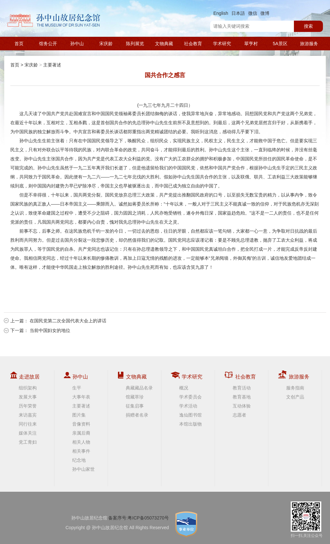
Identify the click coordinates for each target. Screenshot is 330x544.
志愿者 (239, 415)
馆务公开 (48, 43)
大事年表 (81, 396)
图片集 (79, 415)
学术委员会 (190, 396)
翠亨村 (251, 43)
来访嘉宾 (28, 415)
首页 (19, 43)
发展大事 (28, 396)
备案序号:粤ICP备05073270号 (138, 517)
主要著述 (52, 64)
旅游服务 (309, 43)
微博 (264, 13)
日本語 (238, 13)
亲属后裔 (81, 433)
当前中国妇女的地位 (50, 330)
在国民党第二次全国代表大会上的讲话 (68, 320)
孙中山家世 (83, 469)
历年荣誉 (28, 405)
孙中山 (77, 43)
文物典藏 (164, 43)
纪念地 (79, 460)
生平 (76, 387)
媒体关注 (28, 433)
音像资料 (81, 424)
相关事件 (81, 451)
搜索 (308, 26)
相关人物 (81, 442)
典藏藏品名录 (139, 387)
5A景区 (280, 43)
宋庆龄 (106, 43)
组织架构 (28, 387)
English (220, 13)
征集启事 (135, 405)
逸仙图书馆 (190, 415)
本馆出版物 (190, 424)
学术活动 (188, 405)
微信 (252, 13)
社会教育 (193, 43)
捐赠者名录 (137, 415)
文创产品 (295, 396)
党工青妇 (28, 442)
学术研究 (222, 43)
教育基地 (242, 396)
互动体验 (242, 405)
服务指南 (295, 387)
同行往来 (28, 424)
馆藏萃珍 (135, 396)
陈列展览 (135, 43)
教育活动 (242, 387)
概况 (183, 387)
